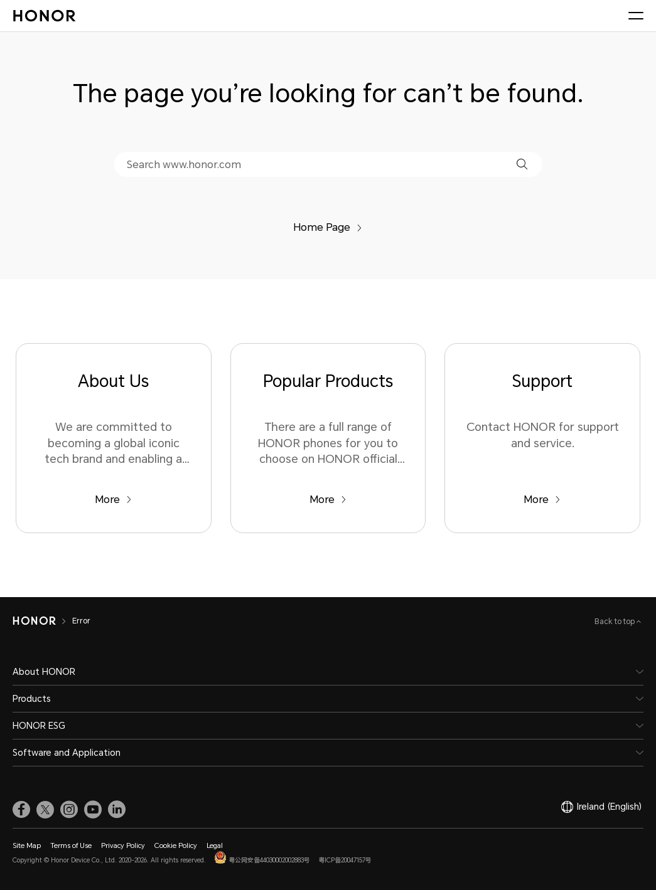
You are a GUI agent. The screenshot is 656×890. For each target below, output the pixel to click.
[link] (21, 810)
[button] (522, 164)
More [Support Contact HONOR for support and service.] (542, 500)
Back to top (615, 621)
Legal (215, 846)
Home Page (327, 227)
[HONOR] (42, 621)
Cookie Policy (175, 846)
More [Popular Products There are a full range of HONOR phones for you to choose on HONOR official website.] (328, 500)
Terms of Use (71, 846)
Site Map (27, 846)
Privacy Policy (123, 846)
